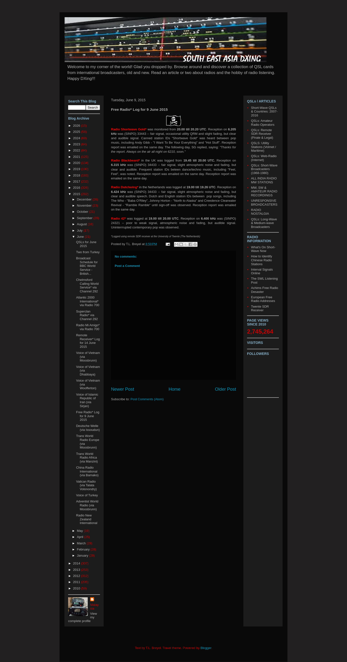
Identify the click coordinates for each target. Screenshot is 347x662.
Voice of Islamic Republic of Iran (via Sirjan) (87, 400)
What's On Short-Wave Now (263, 249)
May (80, 531)
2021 (77, 157)
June (81, 236)
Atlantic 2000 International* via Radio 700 (87, 301)
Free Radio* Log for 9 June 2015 (87, 416)
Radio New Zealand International (86, 519)
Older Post (225, 389)
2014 (77, 563)
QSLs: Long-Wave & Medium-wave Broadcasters (264, 223)
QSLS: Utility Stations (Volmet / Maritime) (263, 146)
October (83, 211)
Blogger (205, 648)
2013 (77, 570)
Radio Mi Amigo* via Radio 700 (87, 327)
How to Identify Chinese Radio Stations (261, 260)
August (82, 224)
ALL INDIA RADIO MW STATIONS (264, 180)
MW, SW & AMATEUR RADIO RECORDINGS (264, 191)
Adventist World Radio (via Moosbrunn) (87, 505)
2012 (77, 576)
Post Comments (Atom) (147, 399)
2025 (77, 132)
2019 (77, 169)
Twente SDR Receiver (260, 308)
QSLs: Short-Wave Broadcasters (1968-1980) (264, 169)
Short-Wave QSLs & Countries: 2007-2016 (264, 111)
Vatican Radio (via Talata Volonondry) (86, 485)
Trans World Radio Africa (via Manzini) (87, 457)
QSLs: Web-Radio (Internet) (264, 158)
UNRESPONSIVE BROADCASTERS (264, 202)
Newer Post (122, 389)
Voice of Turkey (87, 495)
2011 (77, 582)
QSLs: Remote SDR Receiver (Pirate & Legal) (262, 133)
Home (175, 389)
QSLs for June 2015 (86, 244)
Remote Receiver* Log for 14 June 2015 (88, 341)
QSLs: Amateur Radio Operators (262, 122)
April (80, 537)
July (80, 230)
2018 (77, 175)
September (85, 218)
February (84, 549)
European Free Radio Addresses (263, 299)
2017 (77, 181)
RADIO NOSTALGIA (260, 212)
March (82, 543)
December (85, 199)
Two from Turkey (87, 252)
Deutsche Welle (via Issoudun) (88, 428)
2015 (77, 194)
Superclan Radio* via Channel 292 (87, 315)
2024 (77, 138)
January (83, 555)
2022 (77, 150)
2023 (77, 144)
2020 (77, 163)
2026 (77, 125)
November (85, 205)
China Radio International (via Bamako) (87, 471)
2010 (77, 588)
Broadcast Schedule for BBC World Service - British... (87, 265)
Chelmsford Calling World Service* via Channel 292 (87, 285)
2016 (77, 187)
